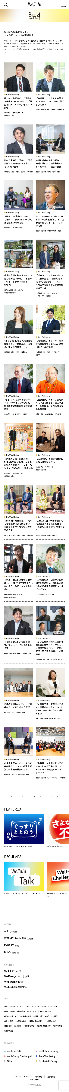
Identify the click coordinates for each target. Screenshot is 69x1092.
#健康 (25, 414)
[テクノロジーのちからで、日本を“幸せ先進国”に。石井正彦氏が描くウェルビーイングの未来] (50, 207)
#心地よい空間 (8, 290)
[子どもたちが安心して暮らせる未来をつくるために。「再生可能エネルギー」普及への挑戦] (18, 91)
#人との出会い (51, 110)
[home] (34, 4)
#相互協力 (60, 110)
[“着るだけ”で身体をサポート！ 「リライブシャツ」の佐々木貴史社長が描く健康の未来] (18, 391)
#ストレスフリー (19, 290)
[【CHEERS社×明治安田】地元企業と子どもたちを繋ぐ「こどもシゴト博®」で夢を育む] (50, 512)
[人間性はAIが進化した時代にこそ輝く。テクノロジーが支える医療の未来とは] (18, 207)
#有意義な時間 (21, 1021)
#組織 (59, 231)
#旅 (30, 653)
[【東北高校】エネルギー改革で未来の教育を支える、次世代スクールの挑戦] (50, 332)
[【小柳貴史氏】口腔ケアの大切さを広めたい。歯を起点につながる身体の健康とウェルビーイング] (50, 572)
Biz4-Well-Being (48, 1061)
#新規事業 (58, 414)
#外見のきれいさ (44, 1011)
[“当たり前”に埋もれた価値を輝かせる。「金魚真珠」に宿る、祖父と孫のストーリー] (18, 332)
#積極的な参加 (29, 1026)
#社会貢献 (7, 113)
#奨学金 (23, 172)
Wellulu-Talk (14, 1051)
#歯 (53, 594)
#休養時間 (21, 1011)
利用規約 (38, 1076)
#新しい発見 (8, 535)
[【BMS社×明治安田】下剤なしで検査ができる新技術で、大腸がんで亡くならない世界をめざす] (18, 512)
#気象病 (18, 712)
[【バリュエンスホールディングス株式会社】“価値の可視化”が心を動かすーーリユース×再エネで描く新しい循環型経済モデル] (50, 270)
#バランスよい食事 (39, 1006)
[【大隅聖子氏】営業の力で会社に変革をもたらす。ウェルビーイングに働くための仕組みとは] (50, 695)
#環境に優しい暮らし (36, 1021)
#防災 (60, 659)
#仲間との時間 (51, 231)
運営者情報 (51, 1076)
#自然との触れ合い (10, 293)
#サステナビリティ (53, 778)
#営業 (51, 719)
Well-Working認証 (14, 981)
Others (11, 1061)
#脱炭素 (48, 296)
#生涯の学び (19, 228)
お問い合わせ (34, 1079)
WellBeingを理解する (15, 987)
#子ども (54, 535)
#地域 (17, 172)
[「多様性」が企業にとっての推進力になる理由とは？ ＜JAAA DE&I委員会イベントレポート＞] (50, 754)
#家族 (17, 352)
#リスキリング (48, 467)
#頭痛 (23, 712)
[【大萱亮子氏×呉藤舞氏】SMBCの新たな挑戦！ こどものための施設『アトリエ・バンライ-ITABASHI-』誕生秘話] (18, 451)
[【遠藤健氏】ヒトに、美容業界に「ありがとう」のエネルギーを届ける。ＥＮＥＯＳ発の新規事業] (50, 391)
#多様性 (62, 778)
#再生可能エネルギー (18, 113)
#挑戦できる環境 (9, 116)
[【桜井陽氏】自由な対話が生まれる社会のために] (50, 451)
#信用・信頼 (31, 1011)
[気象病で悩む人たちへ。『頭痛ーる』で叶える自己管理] (18, 695)
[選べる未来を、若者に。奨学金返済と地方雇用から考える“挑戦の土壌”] (18, 150)
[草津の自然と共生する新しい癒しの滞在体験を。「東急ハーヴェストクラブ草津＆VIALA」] (18, 270)
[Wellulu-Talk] (24, 878)
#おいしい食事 (9, 1006)
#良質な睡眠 (57, 1026)
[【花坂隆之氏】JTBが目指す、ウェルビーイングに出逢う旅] (18, 635)
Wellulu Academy (48, 1051)
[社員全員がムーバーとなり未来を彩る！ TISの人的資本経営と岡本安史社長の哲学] (18, 754)
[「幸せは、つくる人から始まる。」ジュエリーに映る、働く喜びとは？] (50, 91)
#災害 (55, 659)
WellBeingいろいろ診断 (16, 976)
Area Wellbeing (47, 1056)
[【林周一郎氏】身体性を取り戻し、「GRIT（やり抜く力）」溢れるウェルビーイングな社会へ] (18, 572)
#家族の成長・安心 (17, 473)
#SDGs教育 (46, 352)
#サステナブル (40, 296)
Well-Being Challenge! (19, 1056)
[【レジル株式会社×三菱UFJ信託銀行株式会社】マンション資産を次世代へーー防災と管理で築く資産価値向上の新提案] (50, 635)
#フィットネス (17, 594)
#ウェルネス (17, 535)
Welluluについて (13, 971)
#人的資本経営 (20, 775)
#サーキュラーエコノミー (51, 293)
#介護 (46, 719)
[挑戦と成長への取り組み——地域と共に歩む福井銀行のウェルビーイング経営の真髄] (50, 150)
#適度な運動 (8, 594)
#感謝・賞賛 (56, 172)
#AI (13, 228)
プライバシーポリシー (22, 1076)
